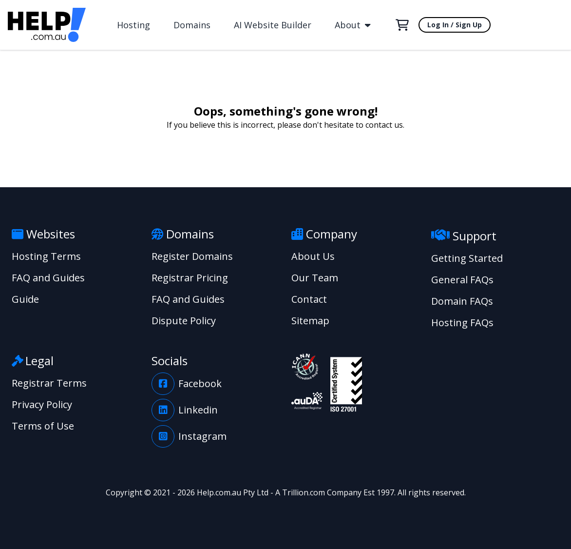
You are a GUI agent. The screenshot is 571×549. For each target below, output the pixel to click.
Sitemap (310, 320)
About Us (313, 256)
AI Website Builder (272, 25)
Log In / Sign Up (454, 24)
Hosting (133, 25)
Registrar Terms (49, 383)
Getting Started (467, 258)
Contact (309, 299)
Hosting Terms (46, 256)
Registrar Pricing (190, 277)
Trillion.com (303, 492)
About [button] (352, 25)
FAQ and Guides (48, 277)
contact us (384, 124)
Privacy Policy (42, 404)
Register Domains (192, 256)
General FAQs (462, 279)
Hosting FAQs (462, 322)
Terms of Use (43, 425)
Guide (25, 299)
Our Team (314, 277)
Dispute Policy (184, 320)
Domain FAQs (462, 301)
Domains (191, 25)
